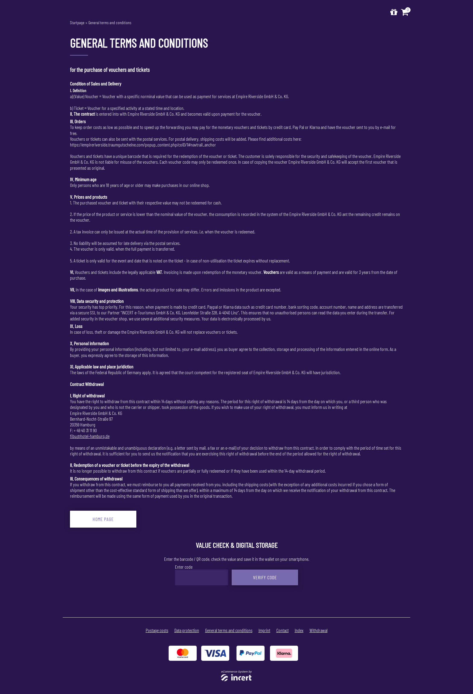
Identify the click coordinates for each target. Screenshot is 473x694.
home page (103, 519)
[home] (394, 12)
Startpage (77, 22)
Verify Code (265, 577)
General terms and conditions (109, 22)
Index (299, 630)
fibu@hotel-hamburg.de (90, 436)
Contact (282, 630)
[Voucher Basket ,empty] (405, 12)
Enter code (183, 567)
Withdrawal (319, 630)
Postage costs (157, 630)
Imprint (264, 630)
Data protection (186, 630)
